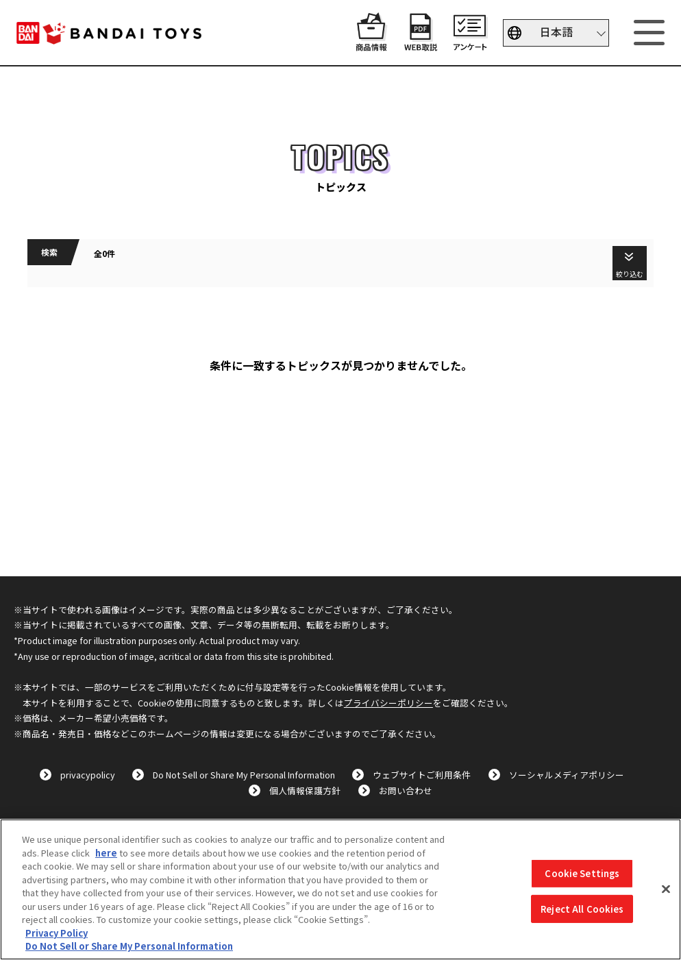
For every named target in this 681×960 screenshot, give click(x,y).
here (106, 852)
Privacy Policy (56, 932)
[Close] (666, 889)
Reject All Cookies (582, 908)
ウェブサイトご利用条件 (422, 774)
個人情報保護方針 (304, 790)
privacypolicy (87, 774)
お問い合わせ (405, 790)
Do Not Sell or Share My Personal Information (244, 774)
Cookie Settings (582, 873)
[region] (340, 889)
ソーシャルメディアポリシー (566, 774)
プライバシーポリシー (388, 702)
